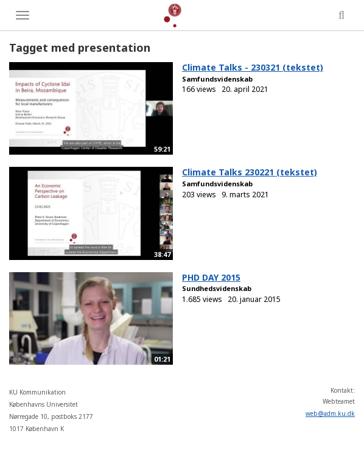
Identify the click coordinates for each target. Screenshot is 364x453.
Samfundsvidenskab (217, 78)
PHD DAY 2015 (211, 277)
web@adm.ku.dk (330, 413)
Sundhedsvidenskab (216, 288)
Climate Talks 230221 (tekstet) (249, 172)
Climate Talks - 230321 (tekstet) (252, 67)
